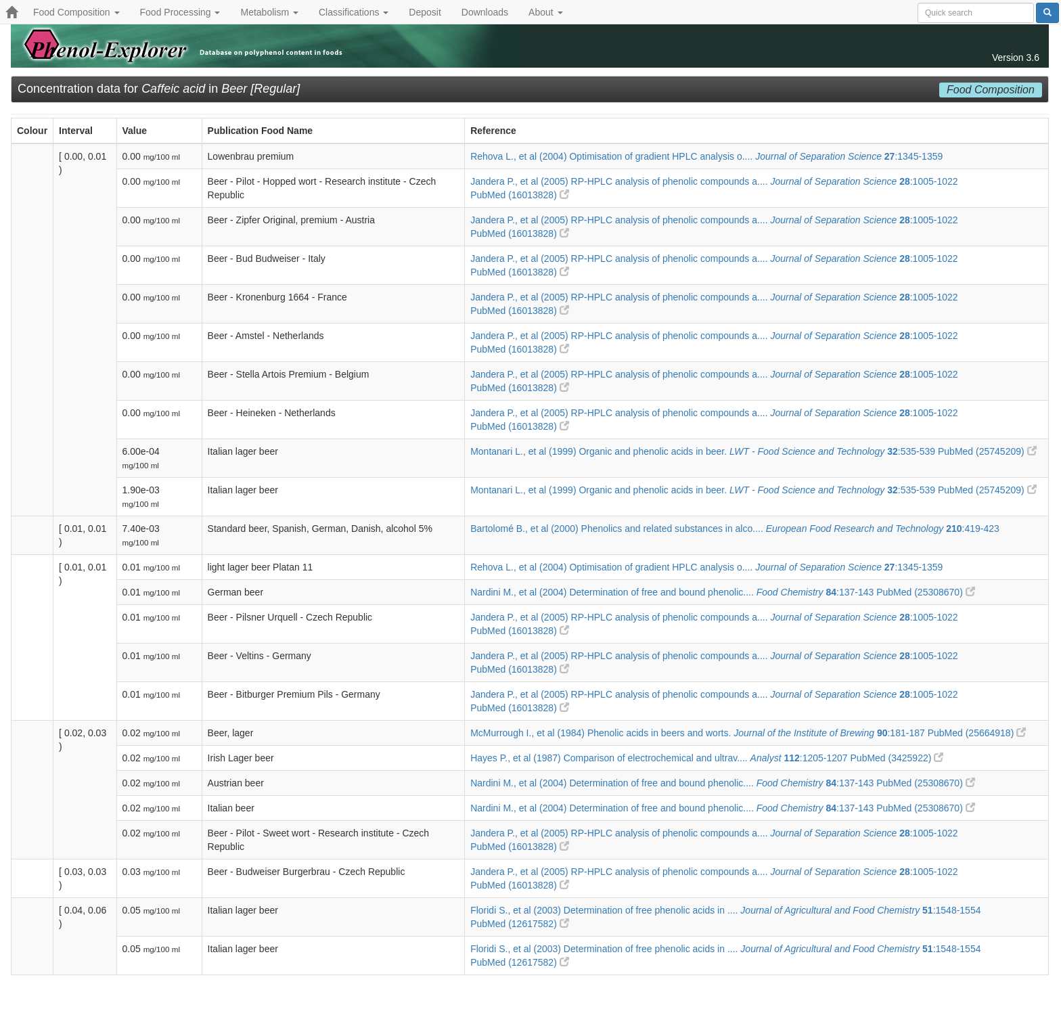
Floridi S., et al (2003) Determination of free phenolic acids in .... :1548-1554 (725, 910)
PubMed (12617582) (519, 923)
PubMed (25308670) (925, 592)
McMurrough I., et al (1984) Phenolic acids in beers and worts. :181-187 (699, 732)
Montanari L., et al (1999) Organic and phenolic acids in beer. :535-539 (704, 451)
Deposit (425, 12)
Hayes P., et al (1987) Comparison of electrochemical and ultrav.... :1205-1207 (660, 758)
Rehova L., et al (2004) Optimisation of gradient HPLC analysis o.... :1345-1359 (706, 156)
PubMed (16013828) (519, 194)
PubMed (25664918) (977, 732)
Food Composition (76, 12)
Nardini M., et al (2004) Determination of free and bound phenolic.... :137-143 (673, 592)
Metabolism (269, 12)
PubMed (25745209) (987, 451)
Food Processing (180, 12)
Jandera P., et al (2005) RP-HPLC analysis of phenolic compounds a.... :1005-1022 (713, 181)
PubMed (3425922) (897, 758)
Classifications (353, 12)
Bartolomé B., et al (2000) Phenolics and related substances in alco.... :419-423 (734, 528)
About (545, 12)
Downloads (484, 12)
